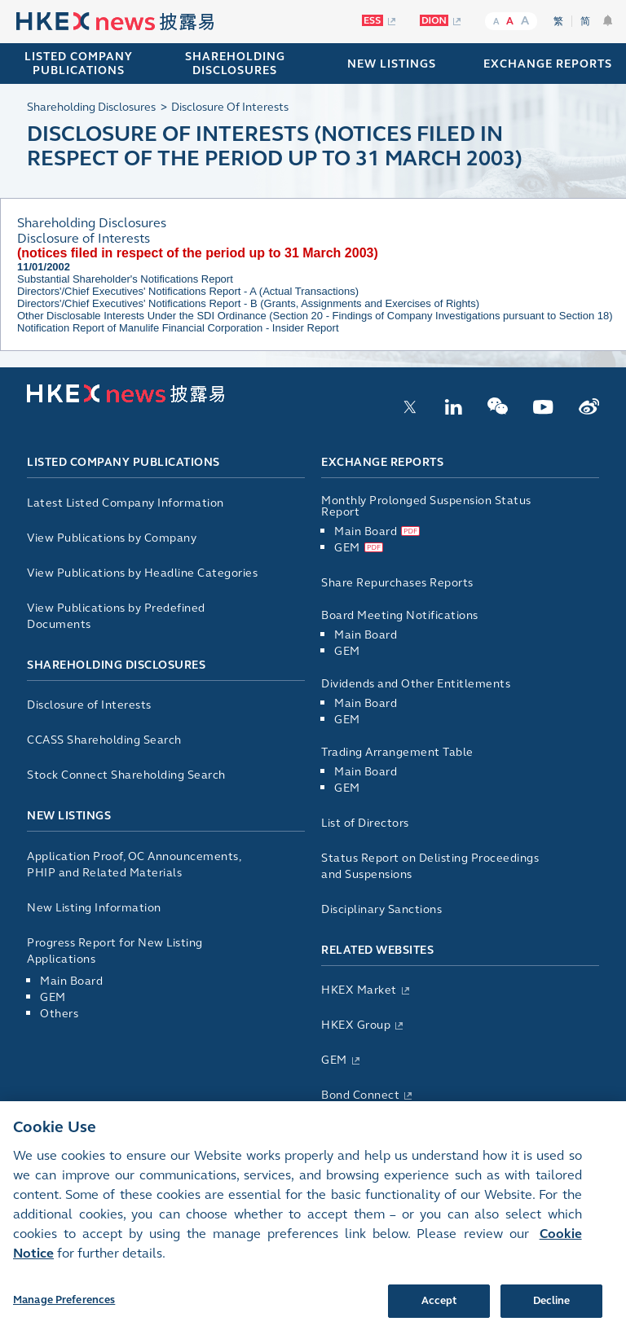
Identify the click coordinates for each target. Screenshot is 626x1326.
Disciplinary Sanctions (381, 909)
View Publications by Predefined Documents (116, 616)
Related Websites (377, 950)
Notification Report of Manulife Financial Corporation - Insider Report (178, 328)
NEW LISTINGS (391, 64)
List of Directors (365, 823)
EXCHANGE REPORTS (547, 64)
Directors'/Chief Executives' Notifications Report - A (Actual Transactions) (188, 291)
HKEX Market (359, 990)
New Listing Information (94, 908)
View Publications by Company (111, 538)
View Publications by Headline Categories (142, 573)
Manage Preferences (64, 1307)
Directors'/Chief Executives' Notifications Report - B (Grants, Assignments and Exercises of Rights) (248, 303)
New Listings (69, 816)
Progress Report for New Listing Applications (115, 951)
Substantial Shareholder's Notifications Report (125, 279)
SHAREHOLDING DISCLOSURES (235, 63)
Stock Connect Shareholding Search (126, 775)
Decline (552, 1308)
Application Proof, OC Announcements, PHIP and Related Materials (133, 865)
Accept (439, 1308)
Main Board (71, 981)
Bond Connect (360, 1095)
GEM (53, 997)
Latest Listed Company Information (125, 503)
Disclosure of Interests (89, 705)
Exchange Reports (382, 462)
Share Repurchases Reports (397, 583)
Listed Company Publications (78, 63)
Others (59, 1014)
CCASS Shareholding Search (104, 740)
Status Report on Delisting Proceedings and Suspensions (430, 866)
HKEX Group (355, 1025)
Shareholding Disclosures (116, 665)
